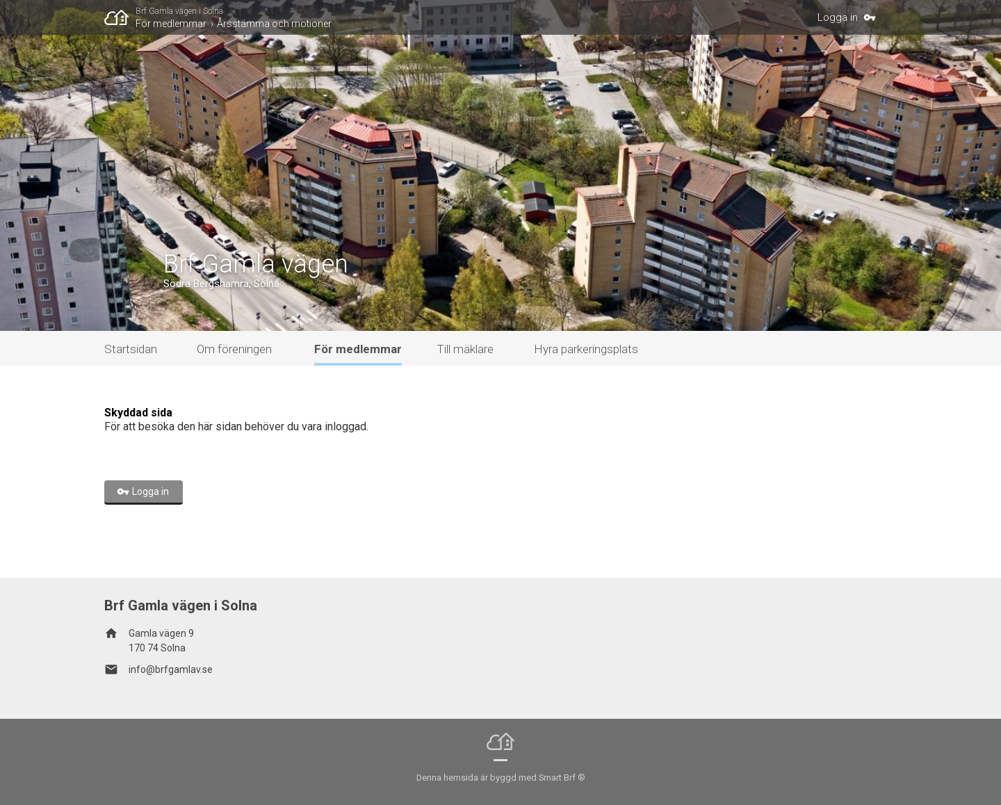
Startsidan (130, 349)
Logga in (837, 17)
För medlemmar (171, 23)
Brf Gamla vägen (255, 264)
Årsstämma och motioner (274, 23)
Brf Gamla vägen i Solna (179, 11)
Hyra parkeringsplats (586, 349)
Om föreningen (234, 349)
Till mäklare (465, 349)
